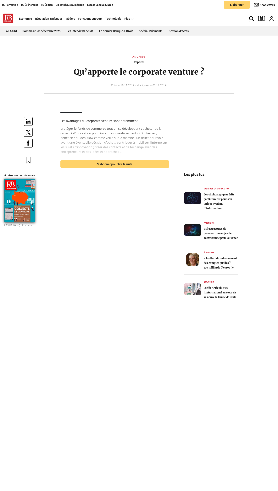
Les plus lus (194, 174)
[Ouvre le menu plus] (132, 18)
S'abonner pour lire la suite (114, 164)
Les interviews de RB (80, 31)
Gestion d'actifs (179, 31)
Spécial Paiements (150, 31)
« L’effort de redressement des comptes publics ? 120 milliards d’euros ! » (220, 263)
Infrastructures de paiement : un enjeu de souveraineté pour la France (221, 233)
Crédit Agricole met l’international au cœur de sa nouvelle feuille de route (220, 292)
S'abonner (237, 5)
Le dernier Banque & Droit (116, 31)
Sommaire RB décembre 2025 (41, 31)
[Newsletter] (264, 4)
